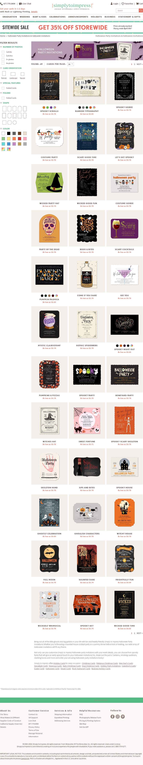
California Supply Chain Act (11, 724)
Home (2, 36)
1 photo (9, 52)
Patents (3, 727)
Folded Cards (11, 88)
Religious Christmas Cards (107, 663)
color (6, 129)
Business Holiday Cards (101, 668)
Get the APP (83, 727)
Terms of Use (34, 730)
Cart (139, 3)
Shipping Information (63, 714)
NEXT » (140, 64)
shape (6, 103)
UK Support (33, 717)
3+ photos (10, 59)
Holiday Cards (59, 663)
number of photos (13, 47)
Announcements (78, 17)
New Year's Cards (126, 663)
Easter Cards (39, 668)
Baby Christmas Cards (72, 666)
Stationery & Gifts (129, 17)
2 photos (9, 56)
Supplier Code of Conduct (10, 721)
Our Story (4, 714)
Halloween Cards (52, 668)
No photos (10, 63)
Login (115, 3)
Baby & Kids (39, 17)
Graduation (10, 17)
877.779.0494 (7, 3)
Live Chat (25, 3)
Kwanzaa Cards (55, 666)
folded (6, 93)
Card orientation (12, 68)
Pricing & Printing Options (89, 721)
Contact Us (33, 714)
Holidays (96, 17)
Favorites (129, 3)
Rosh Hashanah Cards (81, 668)
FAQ (81, 714)
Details (34, 11)
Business (110, 17)
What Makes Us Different (10, 717)
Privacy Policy (34, 727)
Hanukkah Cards (41, 666)
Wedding (25, 17)
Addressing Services (62, 721)
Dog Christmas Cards (90, 666)
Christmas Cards (88, 663)
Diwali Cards (66, 668)
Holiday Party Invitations (111, 666)
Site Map (82, 724)
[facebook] (113, 717)
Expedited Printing (62, 717)
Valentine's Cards (129, 666)
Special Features (11, 83)
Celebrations (57, 17)
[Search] (127, 10)
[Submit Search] (141, 10)
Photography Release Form (90, 717)
